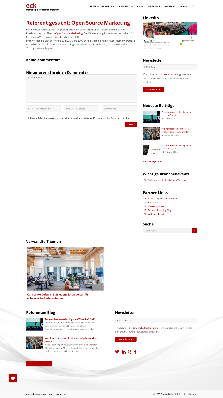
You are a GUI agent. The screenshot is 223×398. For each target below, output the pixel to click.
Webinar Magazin (154, 214)
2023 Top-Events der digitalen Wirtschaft (165, 180)
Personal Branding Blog (157, 210)
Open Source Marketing (69, 33)
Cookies (51, 394)
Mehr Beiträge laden (152, 161)
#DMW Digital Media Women (160, 198)
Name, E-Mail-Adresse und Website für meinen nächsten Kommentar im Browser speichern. (80, 118)
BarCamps (151, 202)
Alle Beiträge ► (39, 363)
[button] (193, 6)
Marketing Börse (154, 206)
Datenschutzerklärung (169, 74)
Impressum (61, 394)
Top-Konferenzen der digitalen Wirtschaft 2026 (70, 319)
